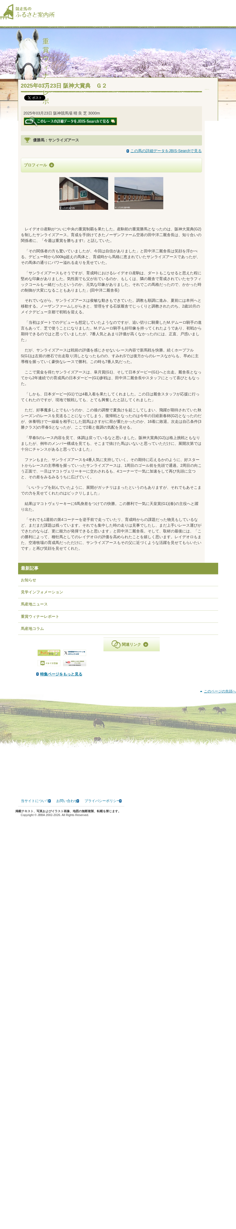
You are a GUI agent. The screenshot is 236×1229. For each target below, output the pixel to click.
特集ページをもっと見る (117, 778)
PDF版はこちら (40, 817)
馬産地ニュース (34, 709)
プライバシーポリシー (102, 1213)
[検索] (232, 8)
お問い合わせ (67, 1213)
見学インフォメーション (42, 696)
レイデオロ (113, 225)
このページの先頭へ (220, 1103)
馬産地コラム (32, 733)
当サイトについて (35, 1213)
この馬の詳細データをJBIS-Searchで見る (166, 156)
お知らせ (28, 684)
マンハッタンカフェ (153, 234)
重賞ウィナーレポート (40, 721)
